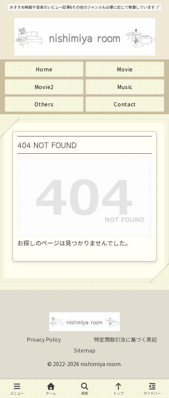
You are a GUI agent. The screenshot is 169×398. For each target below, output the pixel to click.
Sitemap (84, 350)
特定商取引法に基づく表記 (125, 339)
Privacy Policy (44, 339)
